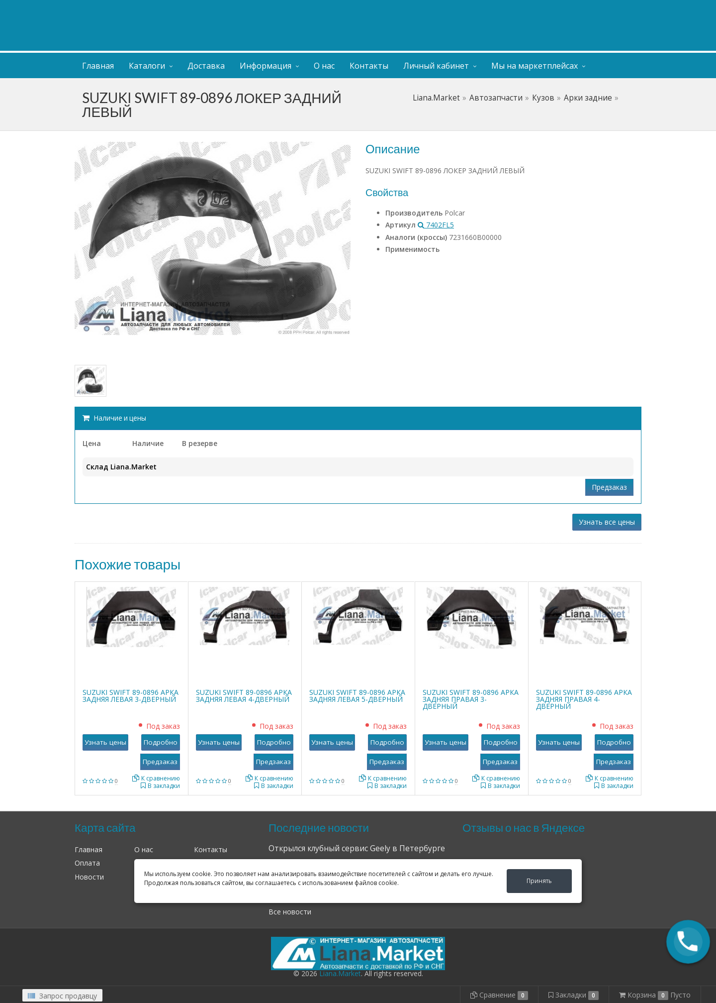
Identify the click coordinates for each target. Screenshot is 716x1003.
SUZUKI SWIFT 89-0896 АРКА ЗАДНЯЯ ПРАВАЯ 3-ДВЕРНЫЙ (471, 699)
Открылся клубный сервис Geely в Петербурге (356, 848)
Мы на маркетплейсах (534, 65)
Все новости (289, 911)
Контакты (369, 65)
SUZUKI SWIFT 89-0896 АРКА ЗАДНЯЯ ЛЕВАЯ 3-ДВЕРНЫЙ (131, 695)
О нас (324, 65)
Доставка (206, 65)
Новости (89, 877)
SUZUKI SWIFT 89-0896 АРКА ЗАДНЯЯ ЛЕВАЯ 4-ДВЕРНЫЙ (244, 695)
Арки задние (588, 98)
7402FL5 (436, 224)
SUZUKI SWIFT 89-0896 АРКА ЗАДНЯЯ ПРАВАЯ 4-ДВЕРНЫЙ (584, 699)
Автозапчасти (496, 98)
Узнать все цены (607, 522)
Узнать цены (105, 742)
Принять (539, 881)
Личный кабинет (581, 9)
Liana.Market (436, 98)
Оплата (87, 863)
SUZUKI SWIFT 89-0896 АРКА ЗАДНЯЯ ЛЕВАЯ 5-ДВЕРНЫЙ (357, 695)
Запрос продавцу (62, 996)
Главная (98, 65)
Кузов (543, 98)
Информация (265, 65)
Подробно (161, 742)
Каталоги (147, 65)
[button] (688, 941)
